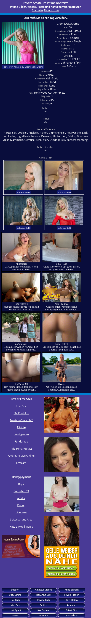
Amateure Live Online (21, 455)
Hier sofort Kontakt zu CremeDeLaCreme (23, 66)
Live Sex (21, 406)
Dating (21, 505)
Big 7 (21, 484)
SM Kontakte (21, 413)
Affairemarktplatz (21, 448)
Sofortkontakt (23, 192)
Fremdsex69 (21, 491)
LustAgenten (21, 434)
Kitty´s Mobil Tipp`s (21, 526)
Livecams (21, 512)
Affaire (21, 498)
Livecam (21, 462)
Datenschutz (51, 10)
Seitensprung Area (21, 519)
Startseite (37, 10)
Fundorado (21, 441)
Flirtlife (21, 427)
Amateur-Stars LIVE (21, 420)
